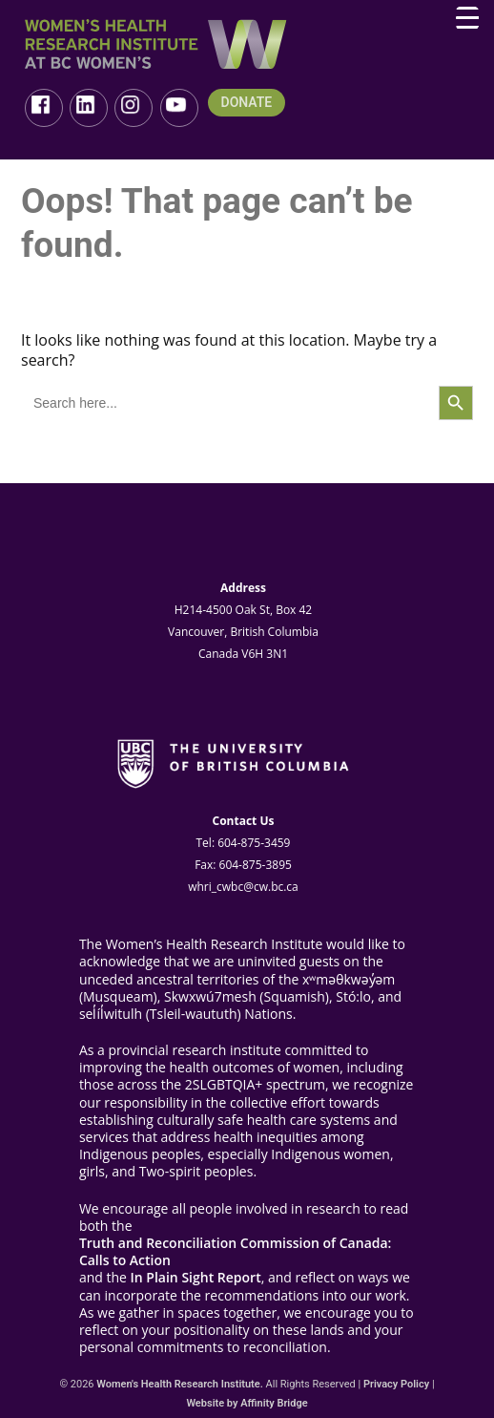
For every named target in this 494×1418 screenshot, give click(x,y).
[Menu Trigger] (467, 18)
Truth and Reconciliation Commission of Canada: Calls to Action (235, 1252)
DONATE (247, 103)
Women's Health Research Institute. (179, 1384)
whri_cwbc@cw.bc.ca (243, 886)
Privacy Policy (396, 1384)
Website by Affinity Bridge (246, 1403)
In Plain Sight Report (196, 1277)
